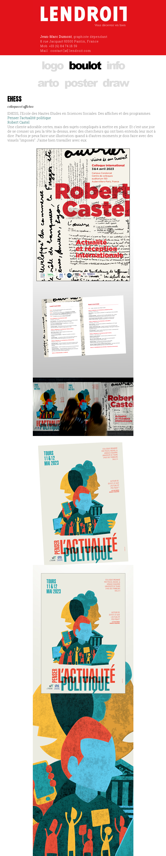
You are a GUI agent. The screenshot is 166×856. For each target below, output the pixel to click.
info (115, 65)
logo (52, 65)
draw (115, 82)
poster (80, 82)
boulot (85, 65)
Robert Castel (18, 122)
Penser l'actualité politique (29, 118)
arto (47, 82)
